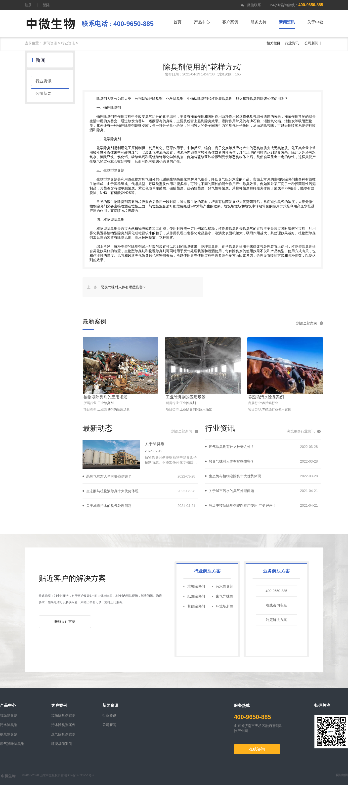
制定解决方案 (276, 620)
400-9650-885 (276, 591)
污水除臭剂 (224, 586)
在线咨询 (257, 749)
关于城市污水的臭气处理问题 (108, 506)
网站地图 (342, 775)
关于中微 (315, 22)
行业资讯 (68, 43)
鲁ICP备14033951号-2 (79, 775)
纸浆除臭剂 (196, 596)
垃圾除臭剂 (196, 586)
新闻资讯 (50, 43)
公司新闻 (311, 43)
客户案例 (230, 22)
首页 (177, 22)
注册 (28, 5)
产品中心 (202, 22)
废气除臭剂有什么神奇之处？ (231, 447)
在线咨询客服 (276, 605)
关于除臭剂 (155, 444)
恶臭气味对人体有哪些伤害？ (108, 476)
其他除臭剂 (196, 606)
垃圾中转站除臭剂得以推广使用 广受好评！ (242, 505)
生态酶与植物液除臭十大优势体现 (112, 491)
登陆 (46, 5)
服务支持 (258, 22)
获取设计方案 (64, 621)
